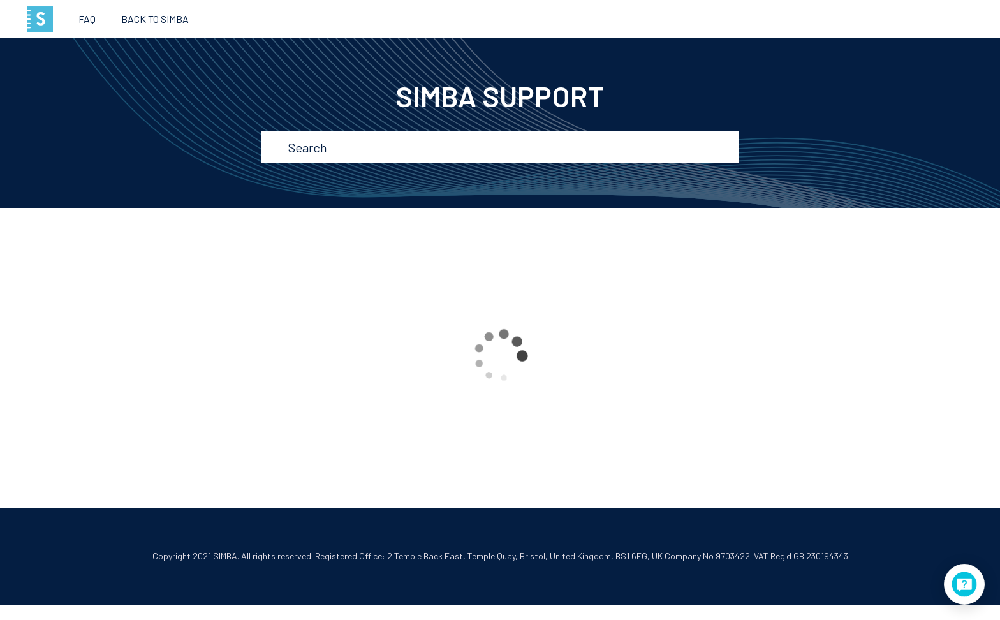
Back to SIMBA (155, 19)
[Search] (501, 147)
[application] (964, 584)
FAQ (87, 19)
